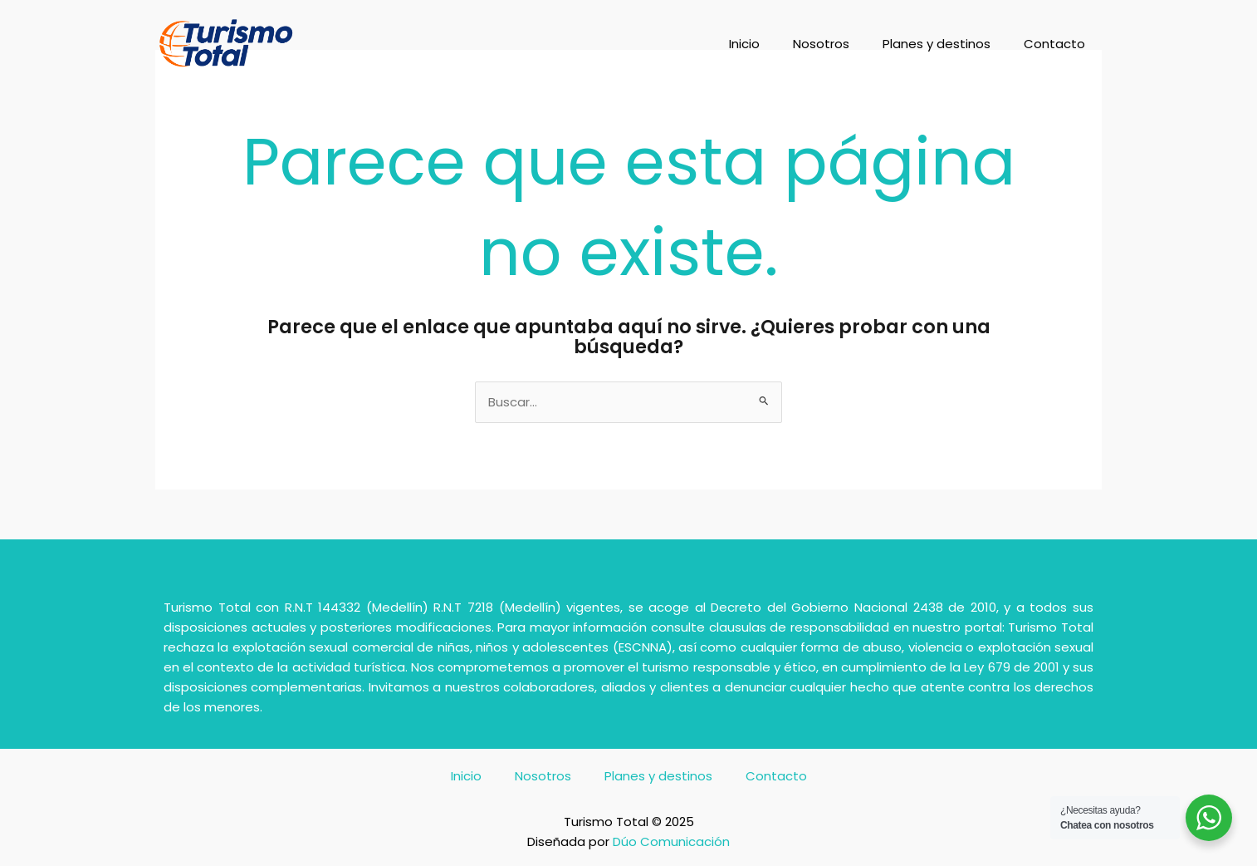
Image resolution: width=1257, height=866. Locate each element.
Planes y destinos (936, 43)
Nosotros (821, 43)
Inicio (744, 43)
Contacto (1054, 43)
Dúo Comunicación (671, 841)
